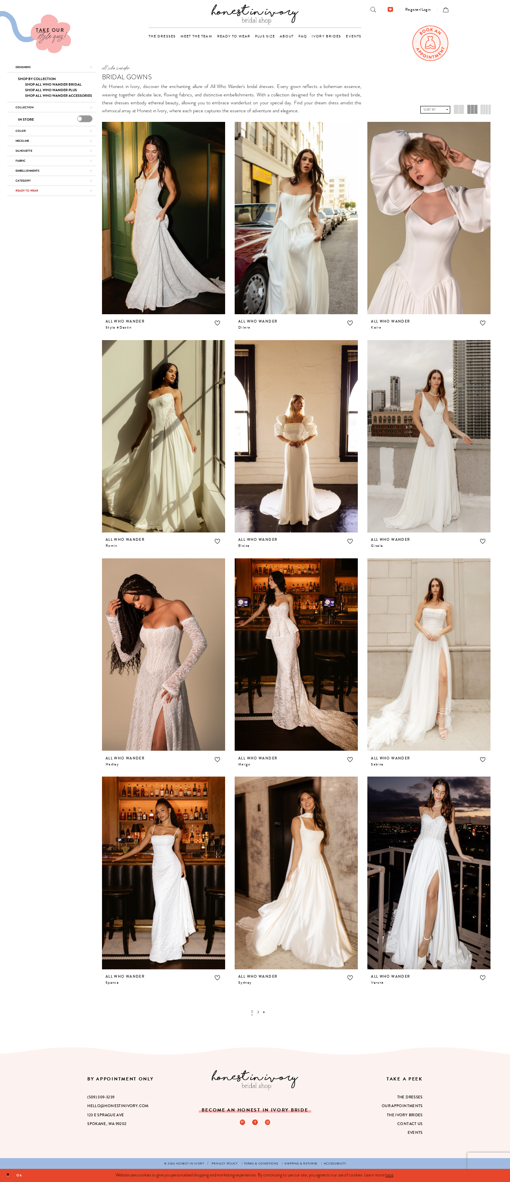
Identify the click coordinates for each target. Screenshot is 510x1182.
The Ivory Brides (405, 1115)
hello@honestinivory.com (118, 1106)
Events (415, 1132)
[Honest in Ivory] (255, 1080)
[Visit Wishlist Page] (390, 9)
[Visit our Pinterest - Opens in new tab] (241, 1122)
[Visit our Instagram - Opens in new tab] (269, 1122)
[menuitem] (373, 9)
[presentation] (84, 124)
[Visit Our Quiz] (35, 32)
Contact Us (410, 1124)
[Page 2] (258, 1012)
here (389, 1175)
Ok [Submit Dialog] (22, 1175)
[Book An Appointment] (430, 43)
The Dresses (410, 1097)
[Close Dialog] (9, 1175)
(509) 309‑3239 (100, 1097)
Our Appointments (402, 1106)
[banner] (255, 14)
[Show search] (373, 9)
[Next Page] (265, 1012)
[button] (418, 9)
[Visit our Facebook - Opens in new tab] (255, 1122)
